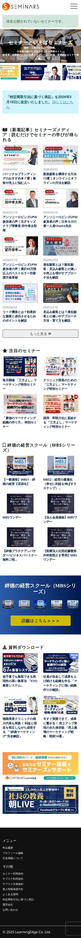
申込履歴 (8, 848)
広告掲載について (13, 858)
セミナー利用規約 (13, 873)
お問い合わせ (10, 910)
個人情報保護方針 (13, 889)
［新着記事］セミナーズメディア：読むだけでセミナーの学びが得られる (40, 134)
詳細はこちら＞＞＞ (40, 620)
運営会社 (8, 904)
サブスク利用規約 (13, 879)
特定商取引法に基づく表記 (18, 899)
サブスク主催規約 (13, 884)
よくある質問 (10, 894)
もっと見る (40, 333)
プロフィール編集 (13, 853)
